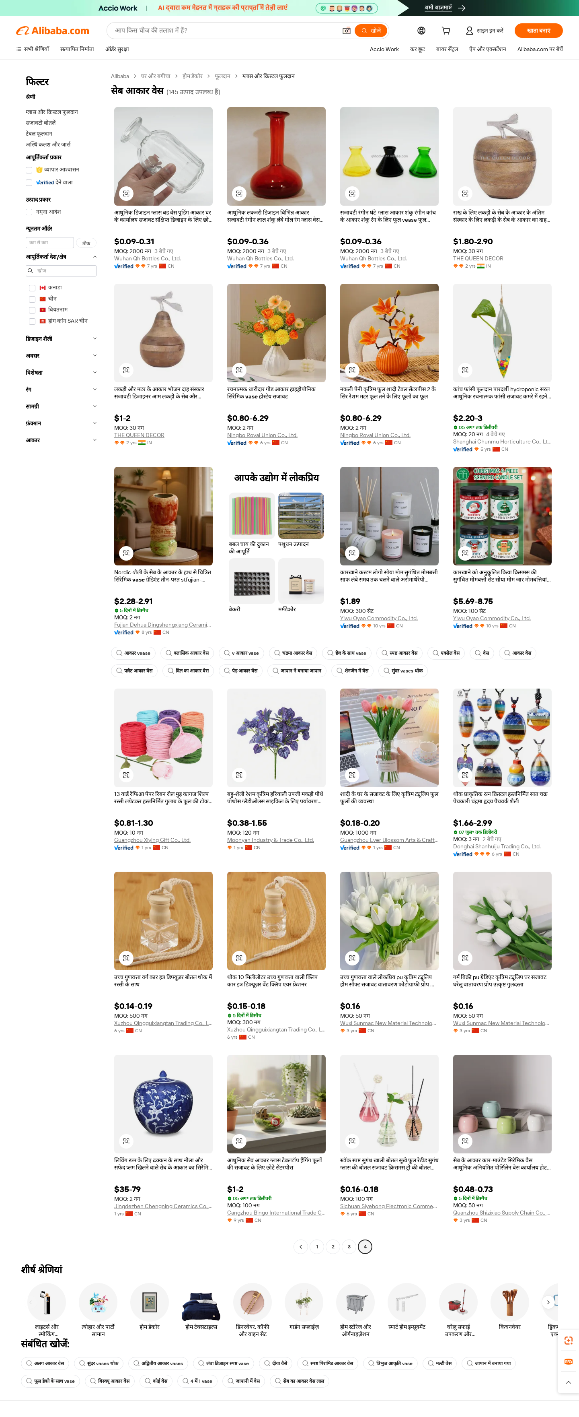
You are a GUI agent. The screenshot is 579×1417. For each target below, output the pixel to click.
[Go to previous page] (301, 1247)
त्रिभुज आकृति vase (393, 1363)
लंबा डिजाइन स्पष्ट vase (225, 1363)
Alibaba (121, 75)
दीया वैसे (278, 1363)
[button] (126, 193)
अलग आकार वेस (45, 1363)
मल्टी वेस (443, 1363)
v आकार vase (243, 653)
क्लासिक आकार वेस (187, 653)
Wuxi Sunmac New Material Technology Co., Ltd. (389, 1022)
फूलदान (225, 75)
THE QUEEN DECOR (480, 258)
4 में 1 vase (198, 1381)
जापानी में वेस (245, 1381)
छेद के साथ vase (349, 653)
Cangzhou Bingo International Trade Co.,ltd (276, 1212)
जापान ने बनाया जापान (297, 671)
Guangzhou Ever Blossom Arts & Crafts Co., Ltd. (389, 839)
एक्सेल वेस (448, 653)
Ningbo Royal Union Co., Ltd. (265, 434)
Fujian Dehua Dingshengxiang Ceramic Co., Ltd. (163, 624)
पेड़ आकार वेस (240, 671)
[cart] (447, 31)
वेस (484, 653)
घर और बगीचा (158, 75)
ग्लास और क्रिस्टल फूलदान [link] (272, 75)
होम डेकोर (195, 75)
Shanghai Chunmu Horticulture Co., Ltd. (502, 441)
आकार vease (133, 653)
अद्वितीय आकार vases (159, 1363)
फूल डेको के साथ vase (51, 1381)
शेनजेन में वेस (352, 671)
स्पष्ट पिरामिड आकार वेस (330, 1363)
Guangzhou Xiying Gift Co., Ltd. (155, 839)
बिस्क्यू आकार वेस (110, 1381)
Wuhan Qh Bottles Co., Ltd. (150, 258)
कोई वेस (157, 1381)
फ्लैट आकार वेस (134, 671)
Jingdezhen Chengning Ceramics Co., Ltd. (163, 1205)
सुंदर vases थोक (403, 671)
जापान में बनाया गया (492, 1363)
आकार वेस (520, 653)
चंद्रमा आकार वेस (295, 653)
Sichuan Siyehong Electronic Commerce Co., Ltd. (389, 1205)
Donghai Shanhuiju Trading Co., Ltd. (500, 846)
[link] (568, 1340)
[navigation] (61, 662)
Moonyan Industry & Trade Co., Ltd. (274, 839)
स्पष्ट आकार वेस (402, 653)
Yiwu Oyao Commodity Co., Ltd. (382, 618)
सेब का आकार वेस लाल (301, 1381)
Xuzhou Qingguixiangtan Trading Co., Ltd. (163, 1022)
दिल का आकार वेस (188, 671)
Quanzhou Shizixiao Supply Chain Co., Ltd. (502, 1212)
